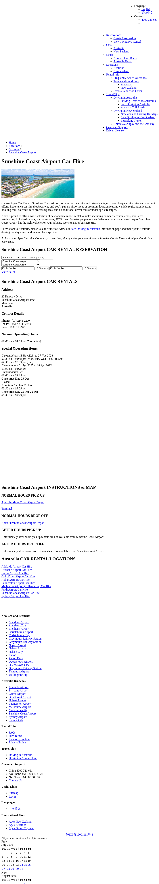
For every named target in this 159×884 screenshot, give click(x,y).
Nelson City (16, 651)
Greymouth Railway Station (25, 638)
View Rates (8, 271)
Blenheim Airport (19, 628)
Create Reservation (125, 38)
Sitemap (13, 792)
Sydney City (16, 720)
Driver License (115, 130)
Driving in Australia (125, 97)
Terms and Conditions (126, 81)
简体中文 (147, 12)
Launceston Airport (20, 703)
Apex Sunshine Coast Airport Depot (22, 502)
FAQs (12, 732)
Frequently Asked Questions (130, 77)
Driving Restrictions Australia (138, 100)
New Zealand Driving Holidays (139, 114)
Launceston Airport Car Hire (18, 583)
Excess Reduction (19, 739)
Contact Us (15, 780)
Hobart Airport (17, 700)
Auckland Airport (19, 622)
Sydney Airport (18, 716)
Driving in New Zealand (128, 110)
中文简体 (14, 808)
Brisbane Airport (18, 690)
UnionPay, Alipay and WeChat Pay (134, 123)
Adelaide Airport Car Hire (16, 566)
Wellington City (18, 674)
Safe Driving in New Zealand (138, 117)
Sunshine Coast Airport (22, 713)
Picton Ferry (16, 658)
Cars (109, 44)
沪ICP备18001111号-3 (79, 834)
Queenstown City (19, 664)
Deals (109, 54)
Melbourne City (18, 710)
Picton (12, 655)
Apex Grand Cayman (21, 828)
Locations (112, 64)
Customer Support (117, 127)
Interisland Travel (131, 120)
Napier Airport (17, 645)
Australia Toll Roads (133, 107)
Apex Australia (17, 824)
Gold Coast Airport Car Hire (18, 576)
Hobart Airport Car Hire (15, 579)
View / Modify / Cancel (127, 41)
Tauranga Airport (19, 671)
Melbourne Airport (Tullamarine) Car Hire (26, 586)
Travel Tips (113, 94)
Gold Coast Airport (20, 697)
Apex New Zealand (20, 821)
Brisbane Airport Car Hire (16, 569)
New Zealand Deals (125, 58)
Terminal (6, 508)
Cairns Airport (17, 693)
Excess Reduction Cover (128, 91)
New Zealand (121, 51)
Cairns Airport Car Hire (15, 573)
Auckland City (17, 625)
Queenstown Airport (20, 661)
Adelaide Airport (18, 687)
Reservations (113, 35)
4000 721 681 (149, 19)
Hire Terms (15, 735)
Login (12, 796)
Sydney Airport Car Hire (15, 596)
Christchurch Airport (21, 632)
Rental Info (112, 74)
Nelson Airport (17, 648)
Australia (119, 48)
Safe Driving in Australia (135, 104)
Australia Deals (123, 61)
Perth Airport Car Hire (14, 589)
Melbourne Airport (20, 706)
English (145, 9)
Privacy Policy (17, 742)
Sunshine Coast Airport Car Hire (20, 592)
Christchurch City (19, 635)
